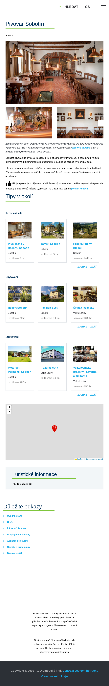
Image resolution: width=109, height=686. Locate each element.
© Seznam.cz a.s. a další (93, 459)
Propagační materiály (18, 534)
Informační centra (16, 528)
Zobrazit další (86, 267)
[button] (54, 428)
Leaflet (78, 459)
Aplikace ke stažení (17, 541)
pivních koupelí (79, 188)
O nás (10, 522)
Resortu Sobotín (81, 148)
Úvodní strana (14, 516)
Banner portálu (15, 553)
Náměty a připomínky (18, 547)
